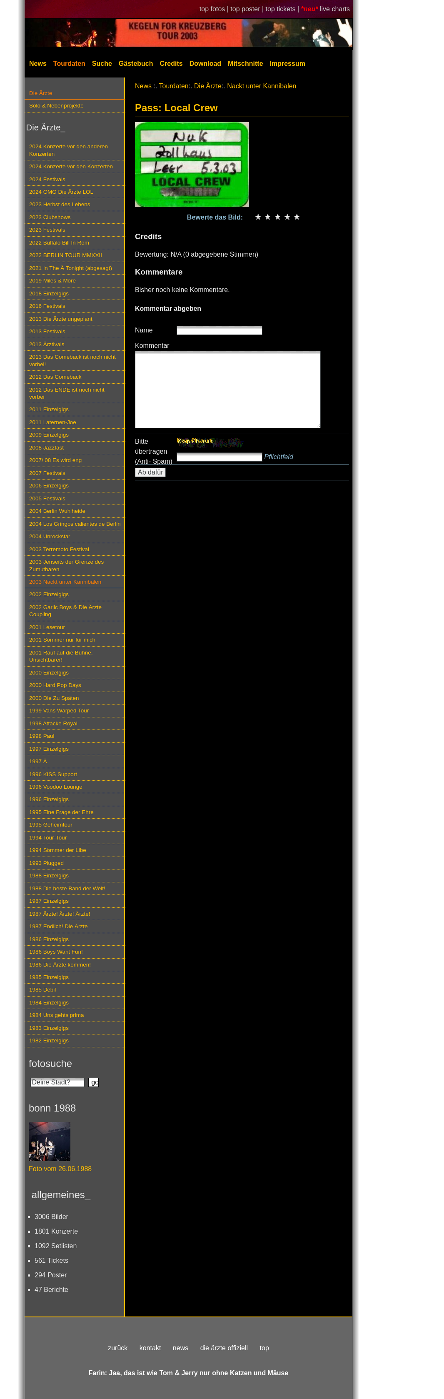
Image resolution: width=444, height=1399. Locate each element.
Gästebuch (136, 63)
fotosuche (50, 1063)
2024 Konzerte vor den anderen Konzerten (68, 150)
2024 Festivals (47, 179)
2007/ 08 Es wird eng (55, 460)
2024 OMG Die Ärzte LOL (61, 192)
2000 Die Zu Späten (54, 698)
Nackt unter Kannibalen (261, 86)
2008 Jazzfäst (46, 448)
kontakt (150, 1348)
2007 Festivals (47, 473)
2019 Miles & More (52, 280)
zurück (117, 1348)
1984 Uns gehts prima (56, 1015)
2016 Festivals (47, 306)
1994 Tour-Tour (48, 837)
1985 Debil (42, 990)
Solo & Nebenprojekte (56, 105)
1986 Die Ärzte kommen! (60, 965)
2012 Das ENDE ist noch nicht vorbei (67, 393)
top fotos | (215, 8)
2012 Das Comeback (55, 377)
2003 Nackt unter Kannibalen (65, 582)
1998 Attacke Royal (53, 723)
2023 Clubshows (49, 217)
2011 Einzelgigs (49, 409)
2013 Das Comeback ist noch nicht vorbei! (72, 360)
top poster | (247, 8)
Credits (171, 63)
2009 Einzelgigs (49, 435)
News (38, 63)
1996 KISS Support (53, 774)
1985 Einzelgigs (49, 977)
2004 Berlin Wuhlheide (57, 511)
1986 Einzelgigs (49, 939)
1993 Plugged (46, 863)
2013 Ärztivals (46, 344)
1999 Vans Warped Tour (59, 710)
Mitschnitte (245, 63)
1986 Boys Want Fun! (56, 952)
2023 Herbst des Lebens (59, 204)
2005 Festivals (47, 498)
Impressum (287, 63)
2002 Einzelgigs (49, 594)
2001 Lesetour (47, 627)
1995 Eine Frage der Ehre (61, 812)
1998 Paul (42, 736)
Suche (102, 63)
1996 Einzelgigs (49, 799)
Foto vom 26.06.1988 (60, 1168)
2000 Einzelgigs (49, 673)
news (180, 1348)
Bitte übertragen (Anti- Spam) (153, 451)
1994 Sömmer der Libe (57, 850)
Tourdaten (69, 63)
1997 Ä (38, 761)
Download (205, 63)
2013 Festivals (47, 331)
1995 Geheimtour (50, 825)
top (264, 1348)
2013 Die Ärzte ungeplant (60, 319)
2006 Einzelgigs (49, 485)
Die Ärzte (40, 93)
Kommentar (152, 345)
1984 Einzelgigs (49, 1002)
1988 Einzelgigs (49, 875)
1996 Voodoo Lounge (55, 787)
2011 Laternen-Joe (52, 422)
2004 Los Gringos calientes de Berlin (75, 524)
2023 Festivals (47, 230)
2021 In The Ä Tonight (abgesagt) (70, 268)
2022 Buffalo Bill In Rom (59, 243)
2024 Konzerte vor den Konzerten (71, 166)
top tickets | (283, 8)
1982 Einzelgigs (49, 1040)
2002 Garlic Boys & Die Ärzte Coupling (65, 610)
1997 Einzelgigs (49, 749)
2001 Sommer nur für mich (62, 640)
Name (144, 330)
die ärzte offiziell (224, 1348)
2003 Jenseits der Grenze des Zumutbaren (66, 565)
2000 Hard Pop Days (55, 685)
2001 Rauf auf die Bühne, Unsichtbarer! (60, 656)
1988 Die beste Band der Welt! (67, 888)
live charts (335, 8)
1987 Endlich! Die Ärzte (58, 926)
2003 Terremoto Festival (59, 549)
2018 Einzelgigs (49, 293)
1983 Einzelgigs (49, 1028)
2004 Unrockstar (49, 536)
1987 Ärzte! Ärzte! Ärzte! (59, 914)
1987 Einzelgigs (49, 901)
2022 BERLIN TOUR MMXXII (65, 255)
